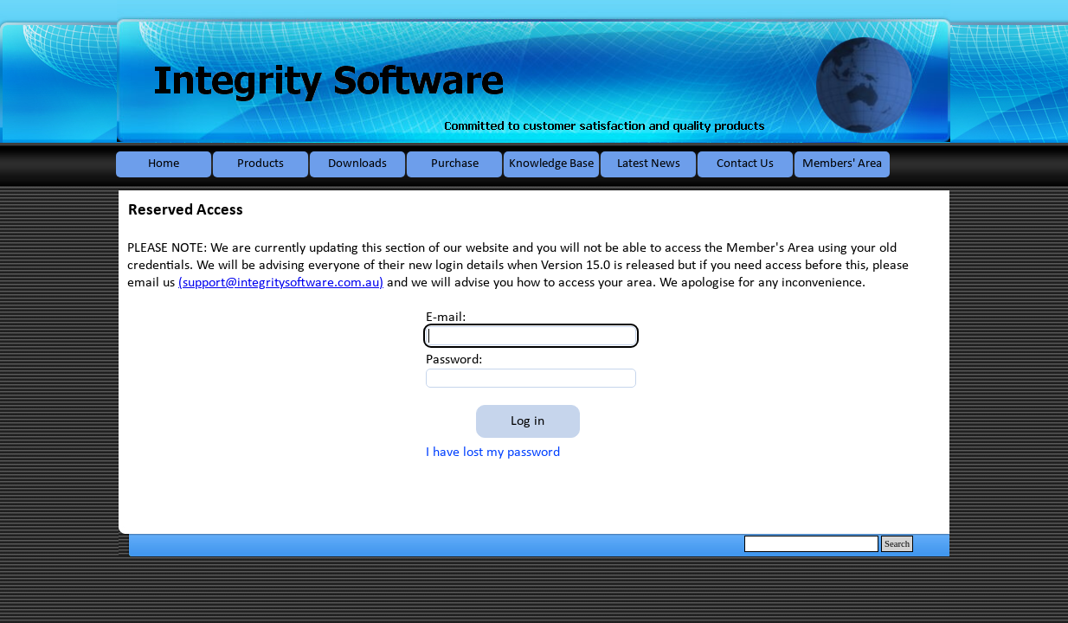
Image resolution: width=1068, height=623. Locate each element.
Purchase (455, 163)
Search (897, 544)
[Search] (811, 544)
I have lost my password (493, 452)
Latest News (648, 163)
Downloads (357, 163)
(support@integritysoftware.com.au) (280, 283)
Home (163, 163)
